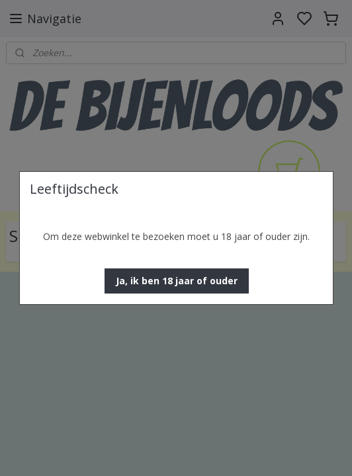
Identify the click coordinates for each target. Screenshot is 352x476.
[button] (177, 281)
